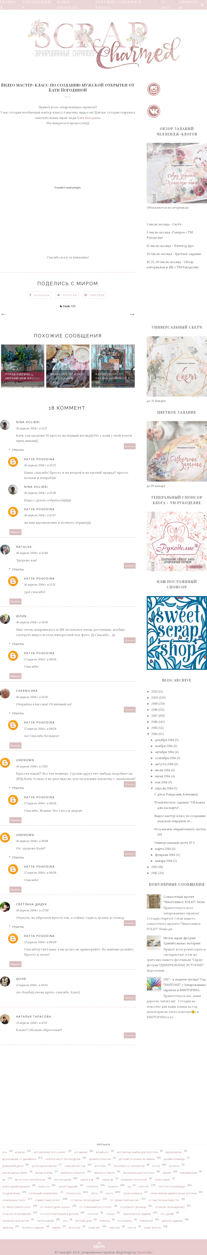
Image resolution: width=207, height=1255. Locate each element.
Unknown (25, 760)
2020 (154, 697)
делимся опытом (100, 1159)
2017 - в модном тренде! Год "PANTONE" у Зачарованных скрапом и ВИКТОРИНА (184, 984)
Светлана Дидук (31, 904)
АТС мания (80, 1152)
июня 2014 (162, 776)
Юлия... (22, 616)
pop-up (132, 1227)
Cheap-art (94, 1227)
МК (73, 306)
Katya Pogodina (39, 459)
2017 (154, 716)
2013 (154, 867)
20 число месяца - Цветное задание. (174, 254)
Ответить (130, 446)
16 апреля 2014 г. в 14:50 (32, 622)
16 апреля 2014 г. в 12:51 (39, 584)
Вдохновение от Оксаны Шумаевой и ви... (112, 378)
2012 (154, 873)
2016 (154, 722)
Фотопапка (125, 1220)
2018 (154, 710)
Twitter (70, 295)
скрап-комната (132, 1193)
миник (167, 1172)
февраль (105, 1220)
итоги (156, 1166)
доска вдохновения (44, 1166)
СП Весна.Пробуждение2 (16, 1213)
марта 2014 (163, 849)
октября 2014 (164, 752)
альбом (20, 1152)
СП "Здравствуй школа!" (124, 1200)
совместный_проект (47, 1200)
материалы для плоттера (138, 1172)
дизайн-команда (174, 1159)
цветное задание (172, 1220)
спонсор (92, 1213)
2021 (154, 691)
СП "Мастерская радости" (163, 1200)
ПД (129, 1186)
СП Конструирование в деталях (59, 1213)
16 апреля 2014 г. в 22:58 (32, 910)
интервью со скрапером (129, 1166)
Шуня (21, 979)
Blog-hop (75, 1227)
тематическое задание (137, 1213)
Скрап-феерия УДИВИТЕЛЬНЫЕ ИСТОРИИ (173, 1193)
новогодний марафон (16, 1186)
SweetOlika (144, 1252)
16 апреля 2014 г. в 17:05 (31, 766)
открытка (92, 1186)
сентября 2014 (165, 758)
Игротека (100, 1166)
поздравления (11, 1193)
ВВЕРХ (99, 1243)
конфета (174, 1166)
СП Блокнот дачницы (133, 1207)
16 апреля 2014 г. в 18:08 (32, 841)
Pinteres (97, 295)
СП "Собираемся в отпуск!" (95, 1207)
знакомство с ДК (75, 1166)
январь (56, 1227)
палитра (113, 1186)
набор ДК (107, 1179)
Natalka (24, 547)
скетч (109, 1193)
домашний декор (13, 1166)
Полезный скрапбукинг (43, 1193)
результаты (73, 1193)
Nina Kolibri (28, 422)
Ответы (18, 450)
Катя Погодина (88, 118)
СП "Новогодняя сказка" (55, 1207)
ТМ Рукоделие (45, 1220)
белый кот (102, 1152)
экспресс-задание (33, 1227)
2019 (154, 704)
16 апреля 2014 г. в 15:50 (32, 697)
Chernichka (27, 691)
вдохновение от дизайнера (19, 1159)
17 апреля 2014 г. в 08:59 (40, 942)
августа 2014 (164, 764)
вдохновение (174, 1152)
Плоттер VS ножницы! (172, 1186)
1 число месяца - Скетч (164, 224)
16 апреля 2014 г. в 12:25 (40, 465)
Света (94, 1193)
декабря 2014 (164, 740)
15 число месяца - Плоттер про (170, 246)
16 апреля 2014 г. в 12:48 (32, 553)
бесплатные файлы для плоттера (137, 1152)
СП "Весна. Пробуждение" (85, 1200)
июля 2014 (162, 770)
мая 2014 (161, 782)
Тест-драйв (167, 1213)
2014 (154, 734)
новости (43, 1186)
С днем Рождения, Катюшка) (176, 794)
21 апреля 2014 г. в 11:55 (31, 1023)
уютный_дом (83, 1220)
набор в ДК (87, 1179)
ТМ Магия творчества (15, 1220)
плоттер (144, 1186)
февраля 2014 (165, 855)
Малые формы (44, 1172)
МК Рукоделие (62, 1179)
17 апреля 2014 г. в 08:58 (40, 659)
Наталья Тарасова (33, 1016)
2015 (154, 728)
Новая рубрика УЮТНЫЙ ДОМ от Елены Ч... (18, 378)
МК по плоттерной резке (30, 1179)
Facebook (42, 295)
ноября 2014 (164, 746)
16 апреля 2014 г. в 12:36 (40, 493)
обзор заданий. (68, 1186)
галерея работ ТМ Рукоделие (63, 1159)
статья (110, 1213)
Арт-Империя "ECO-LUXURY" (50, 1152)
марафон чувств (104, 1172)
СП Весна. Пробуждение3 (170, 1207)
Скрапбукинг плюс (14, 1200)
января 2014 (163, 861)
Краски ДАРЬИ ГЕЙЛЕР (15, 1172)
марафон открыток (73, 1172)
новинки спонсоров (134, 1179)
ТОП (65, 1220)
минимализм (188, 1172)
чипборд (7, 1227)
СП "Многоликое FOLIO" (16, 1207)
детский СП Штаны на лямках (137, 1159)
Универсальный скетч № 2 (174, 843)
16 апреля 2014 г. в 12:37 (39, 515)
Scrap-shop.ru (152, 1227)
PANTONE (114, 1227)
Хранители (146, 1220)
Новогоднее (162, 1179)
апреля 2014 (164, 788)
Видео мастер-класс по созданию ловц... (67, 378)
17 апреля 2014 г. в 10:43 (31, 985)
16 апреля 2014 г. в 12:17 (31, 428)
